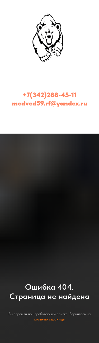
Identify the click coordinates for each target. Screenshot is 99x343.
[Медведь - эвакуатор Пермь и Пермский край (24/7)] (50, 116)
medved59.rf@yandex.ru (49, 103)
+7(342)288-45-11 (50, 95)
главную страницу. (49, 319)
